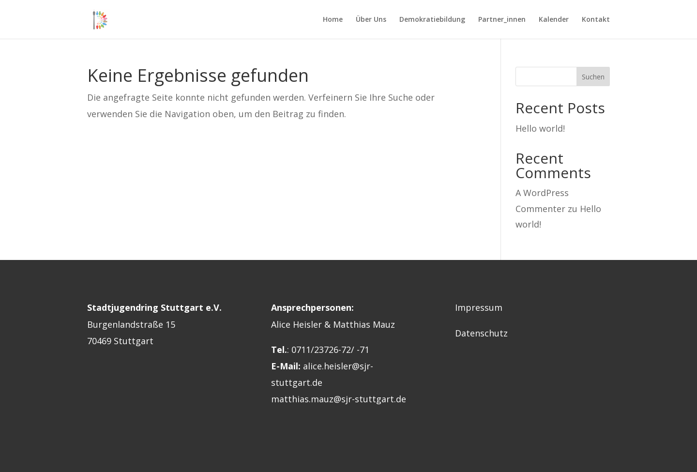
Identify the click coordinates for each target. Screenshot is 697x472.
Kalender (554, 20)
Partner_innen (502, 20)
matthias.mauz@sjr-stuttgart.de (338, 399)
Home (333, 20)
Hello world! (540, 128)
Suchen (593, 76)
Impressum (478, 307)
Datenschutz (481, 333)
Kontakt (596, 20)
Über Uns (371, 20)
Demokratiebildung (432, 20)
